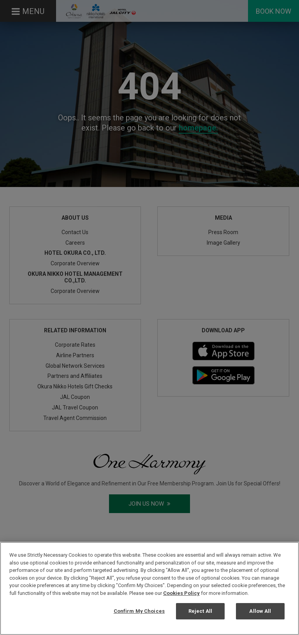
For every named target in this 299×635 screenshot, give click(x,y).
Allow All (260, 611)
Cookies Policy (181, 593)
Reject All (200, 611)
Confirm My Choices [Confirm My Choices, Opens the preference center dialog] (139, 611)
